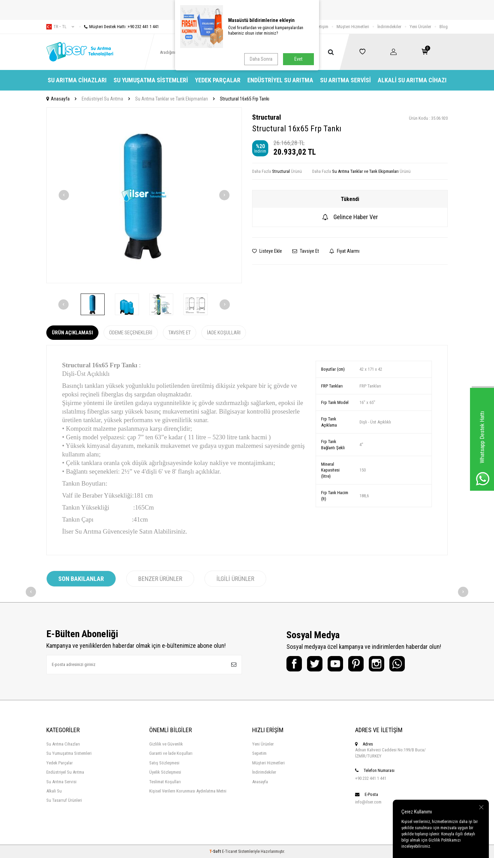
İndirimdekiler (389, 26)
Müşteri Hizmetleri (353, 26)
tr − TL (60, 26)
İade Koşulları (223, 333)
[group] (144, 195)
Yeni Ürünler (420, 26)
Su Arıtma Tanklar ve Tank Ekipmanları (171, 99)
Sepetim (259, 753)
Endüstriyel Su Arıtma (280, 80)
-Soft (215, 851)
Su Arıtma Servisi (345, 80)
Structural (266, 117)
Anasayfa (58, 99)
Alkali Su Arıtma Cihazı (412, 80)
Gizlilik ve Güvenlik (166, 744)
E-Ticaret (229, 851)
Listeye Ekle (267, 251)
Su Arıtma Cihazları (77, 80)
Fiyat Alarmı (344, 251)
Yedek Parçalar (217, 80)
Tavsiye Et (305, 251)
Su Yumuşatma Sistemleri (151, 80)
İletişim (322, 26)
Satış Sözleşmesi (164, 762)
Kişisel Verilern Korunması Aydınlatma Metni (187, 791)
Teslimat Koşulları (165, 781)
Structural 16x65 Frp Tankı (244, 99)
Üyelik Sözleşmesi (165, 772)
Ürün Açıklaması (72, 333)
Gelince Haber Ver (350, 217)
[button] (64, 195)
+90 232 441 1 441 (370, 778)
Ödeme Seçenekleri (130, 333)
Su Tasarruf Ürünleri (64, 800)
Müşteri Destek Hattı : (119, 26)
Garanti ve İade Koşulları (170, 753)
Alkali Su (54, 791)
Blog (443, 26)
